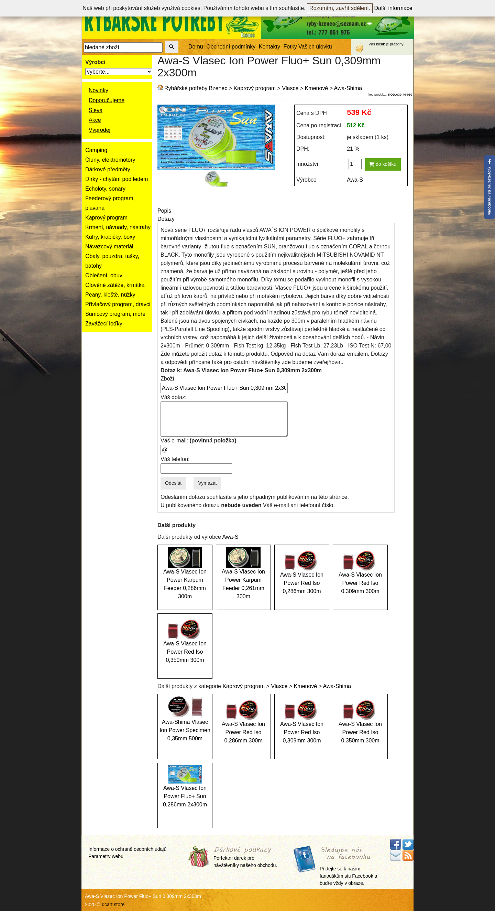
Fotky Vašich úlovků (308, 47)
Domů (195, 47)
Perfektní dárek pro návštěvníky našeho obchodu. (245, 857)
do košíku (383, 164)
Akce (95, 120)
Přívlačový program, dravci (117, 304)
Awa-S (355, 180)
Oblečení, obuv (103, 275)
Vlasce (290, 88)
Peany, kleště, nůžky (110, 295)
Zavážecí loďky (103, 323)
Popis (164, 211)
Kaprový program (106, 218)
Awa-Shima (348, 88)
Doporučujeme (106, 100)
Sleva (95, 110)
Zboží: (168, 379)
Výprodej (99, 130)
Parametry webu (105, 856)
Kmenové (316, 88)
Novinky (98, 90)
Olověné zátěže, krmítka (115, 285)
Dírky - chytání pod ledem (116, 179)
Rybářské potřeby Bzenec (195, 88)
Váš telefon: (175, 459)
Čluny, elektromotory (110, 160)
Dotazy (166, 219)
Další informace (393, 8)
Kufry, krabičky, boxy (110, 237)
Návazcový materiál (109, 246)
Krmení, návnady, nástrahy (118, 227)
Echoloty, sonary (105, 189)
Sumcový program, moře (115, 314)
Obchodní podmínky (230, 47)
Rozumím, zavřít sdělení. (339, 8)
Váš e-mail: (198, 440)
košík (380, 44)
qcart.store (113, 904)
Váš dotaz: (174, 397)
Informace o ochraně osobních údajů (127, 849)
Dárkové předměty (107, 169)
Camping (96, 150)
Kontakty (269, 47)
